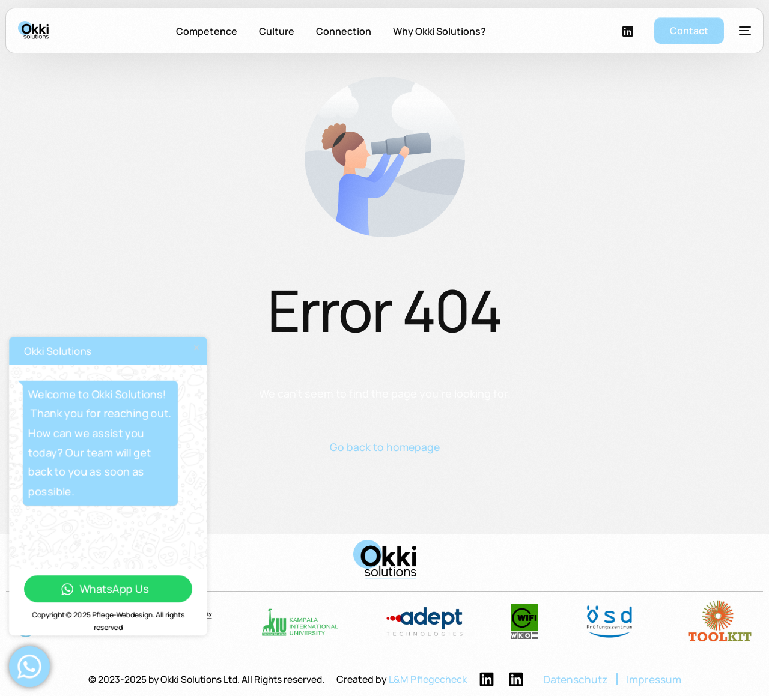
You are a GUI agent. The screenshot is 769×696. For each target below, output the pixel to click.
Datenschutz (578, 680)
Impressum (659, 680)
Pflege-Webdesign (122, 615)
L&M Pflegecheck (430, 679)
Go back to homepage (384, 447)
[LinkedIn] (627, 34)
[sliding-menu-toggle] (745, 34)
